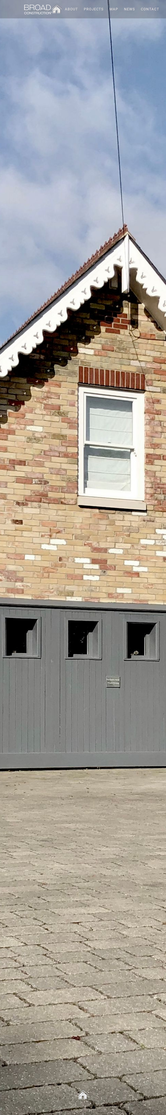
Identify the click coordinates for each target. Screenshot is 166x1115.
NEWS (129, 9)
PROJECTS (94, 9)
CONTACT (150, 9)
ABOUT (71, 9)
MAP (113, 9)
